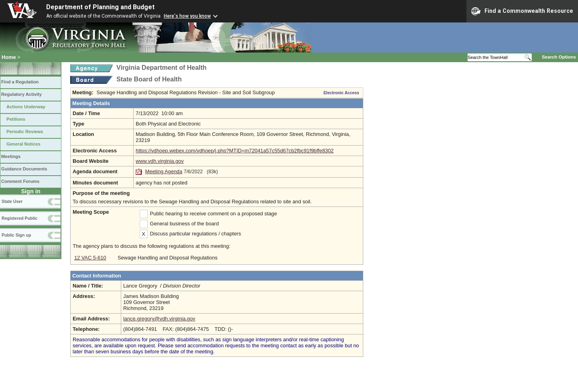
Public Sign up (16, 235)
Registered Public (19, 218)
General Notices (23, 144)
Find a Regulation (20, 81)
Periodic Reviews (24, 131)
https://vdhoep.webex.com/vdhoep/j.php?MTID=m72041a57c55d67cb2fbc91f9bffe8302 (235, 151)
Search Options (559, 57)
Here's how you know (187, 16)
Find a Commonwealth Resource (522, 11)
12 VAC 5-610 (90, 258)
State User (12, 201)
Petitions (15, 119)
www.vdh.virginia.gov (160, 161)
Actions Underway (25, 106)
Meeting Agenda (164, 171)
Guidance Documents (24, 168)
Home (9, 57)
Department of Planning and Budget (100, 7)
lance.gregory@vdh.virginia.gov (159, 319)
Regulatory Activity (21, 94)
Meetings (10, 156)
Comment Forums (20, 181)
